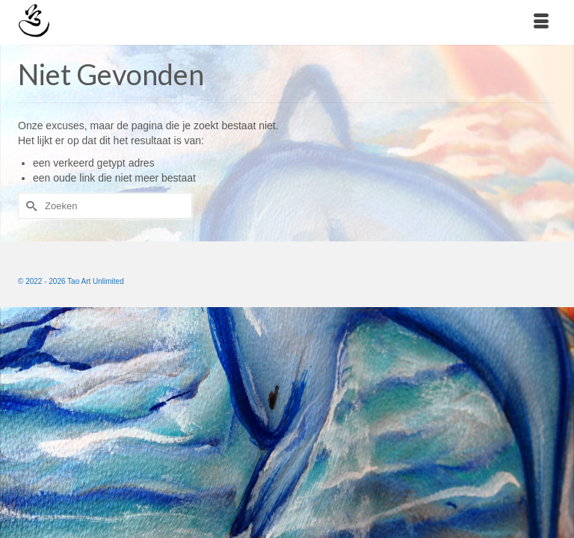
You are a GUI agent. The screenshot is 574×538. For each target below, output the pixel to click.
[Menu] (541, 22)
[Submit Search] (29, 206)
